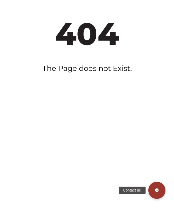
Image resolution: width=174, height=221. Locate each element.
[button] (156, 190)
